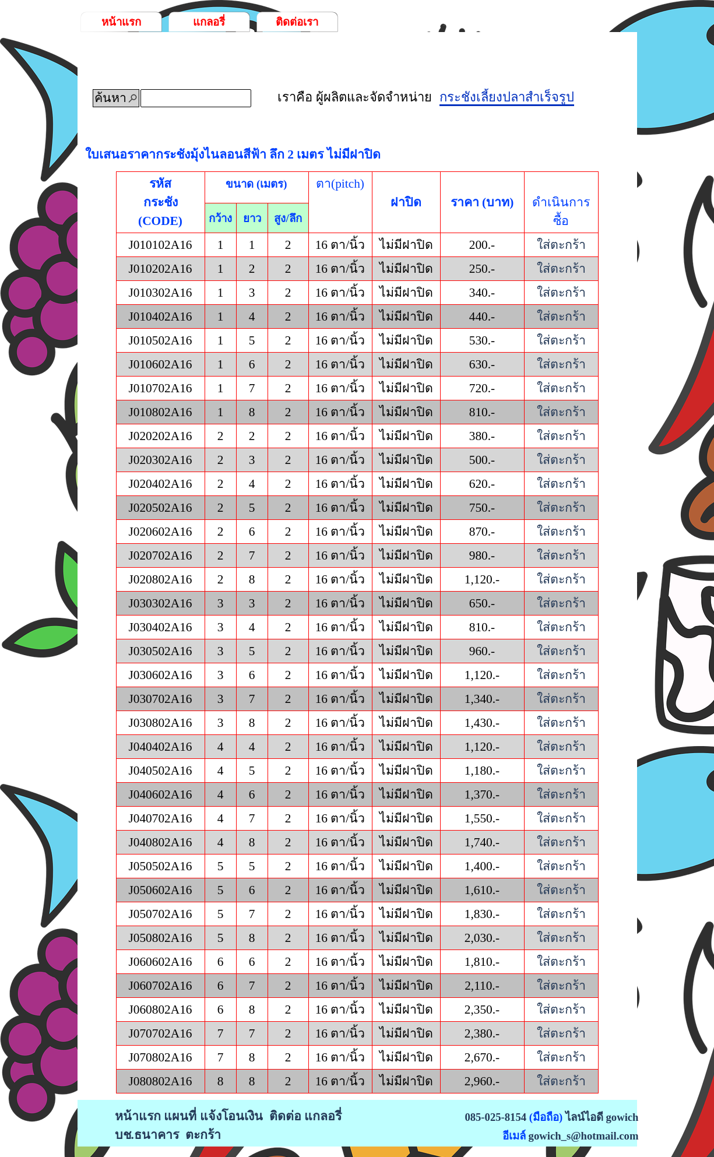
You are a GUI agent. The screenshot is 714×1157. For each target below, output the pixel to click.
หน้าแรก (121, 22)
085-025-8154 (495, 1117)
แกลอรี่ (209, 22)
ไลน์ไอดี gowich (602, 1117)
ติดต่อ (285, 1116)
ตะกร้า (203, 1135)
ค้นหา (110, 98)
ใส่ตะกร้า (561, 245)
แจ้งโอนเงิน (231, 1116)
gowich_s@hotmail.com (584, 1136)
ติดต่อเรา (297, 22)
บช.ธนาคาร (147, 1135)
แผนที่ (180, 1116)
